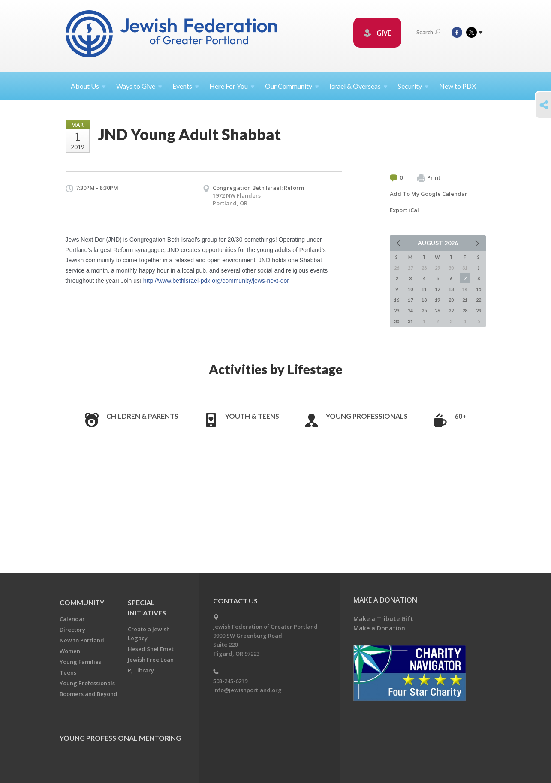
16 (396, 300)
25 (424, 310)
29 (478, 310)
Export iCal (404, 210)
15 (478, 289)
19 (437, 300)
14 (464, 289)
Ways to (139, 86)
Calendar (72, 619)
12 (437, 289)
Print (428, 178)
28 (464, 310)
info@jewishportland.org (247, 690)
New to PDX (457, 86)
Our (292, 86)
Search (428, 32)
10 (410, 289)
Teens (68, 672)
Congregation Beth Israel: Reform (258, 188)
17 (410, 300)
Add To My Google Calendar (428, 194)
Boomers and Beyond (88, 694)
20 (451, 300)
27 (451, 310)
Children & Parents (142, 416)
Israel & (358, 86)
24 (410, 310)
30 (396, 321)
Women (70, 651)
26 (437, 310)
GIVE (377, 33)
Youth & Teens (252, 416)
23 (396, 310)
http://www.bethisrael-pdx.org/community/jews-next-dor (216, 280)
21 (464, 300)
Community (82, 602)
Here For (232, 86)
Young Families (80, 662)
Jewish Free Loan (151, 659)
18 (424, 300)
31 (410, 321)
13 (451, 289)
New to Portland (82, 640)
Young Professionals (367, 416)
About (88, 86)
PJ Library (141, 670)
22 (478, 300)
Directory (72, 629)
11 (424, 289)
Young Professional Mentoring (120, 738)
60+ (461, 416)
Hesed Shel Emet (151, 649)
